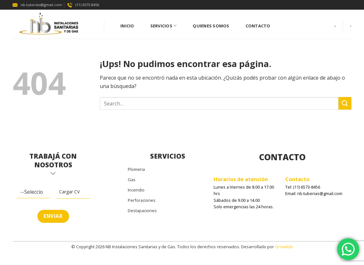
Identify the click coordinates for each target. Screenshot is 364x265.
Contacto (258, 26)
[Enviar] (345, 103)
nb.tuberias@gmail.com (37, 4)
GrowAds (284, 247)
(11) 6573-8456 (83, 4)
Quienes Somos (211, 26)
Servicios (163, 26)
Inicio (127, 26)
